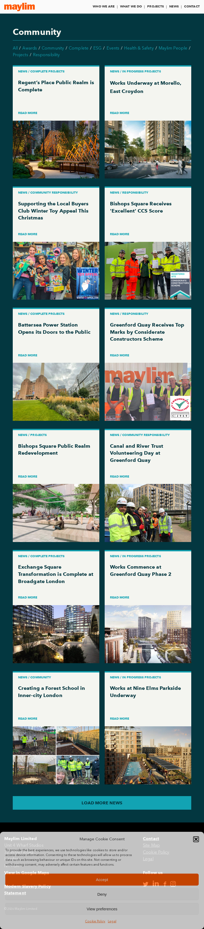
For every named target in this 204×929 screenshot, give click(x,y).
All (15, 48)
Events (113, 48)
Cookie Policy (95, 921)
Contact (192, 6)
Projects (155, 6)
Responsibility (46, 54)
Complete (78, 48)
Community (53, 48)
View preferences (102, 909)
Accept (102, 879)
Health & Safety (139, 48)
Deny (102, 894)
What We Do (131, 6)
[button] (196, 839)
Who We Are (103, 6)
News (174, 6)
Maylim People (173, 48)
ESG (97, 48)
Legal (112, 921)
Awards (29, 48)
